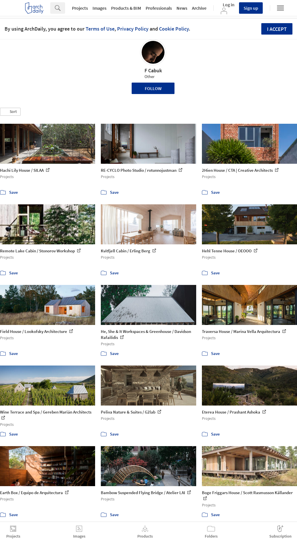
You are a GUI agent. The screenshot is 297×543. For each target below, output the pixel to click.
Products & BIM (126, 8)
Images (100, 8)
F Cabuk (153, 70)
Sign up (251, 8)
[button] (10, 112)
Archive (199, 8)
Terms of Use (100, 28)
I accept (277, 29)
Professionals (159, 8)
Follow (153, 88)
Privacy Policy (132, 28)
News (181, 8)
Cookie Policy (174, 28)
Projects (80, 8)
